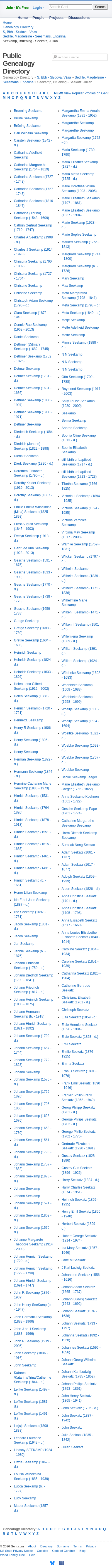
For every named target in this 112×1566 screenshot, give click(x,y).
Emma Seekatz (73, 1064)
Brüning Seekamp (27, 126)
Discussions (79, 18)
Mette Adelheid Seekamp (80, 327)
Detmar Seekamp (27, 369)
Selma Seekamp (74, 420)
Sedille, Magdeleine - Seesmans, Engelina (34, 36)
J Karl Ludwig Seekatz (78, 1268)
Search (100, 7)
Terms (77, 1546)
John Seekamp (25, 1365)
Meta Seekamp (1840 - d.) (81, 313)
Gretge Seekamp (26, 621)
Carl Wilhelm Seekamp (31, 133)
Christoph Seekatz (75, 1010)
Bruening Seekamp (28, 111)
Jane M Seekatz (74, 1260)
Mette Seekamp (73, 335)
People (39, 18)
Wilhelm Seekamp (75, 569)
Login (37, 8)
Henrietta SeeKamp (28, 720)
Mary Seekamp (73, 278)
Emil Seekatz (71, 1044)
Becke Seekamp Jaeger (79, 777)
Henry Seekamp (26, 752)
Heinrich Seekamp (27, 652)
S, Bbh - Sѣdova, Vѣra (20, 32)
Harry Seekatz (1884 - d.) (80, 1180)
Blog (82, 1550)
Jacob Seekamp (26, 936)
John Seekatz (72, 1427)
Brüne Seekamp (26, 118)
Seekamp (69, 413)
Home (23, 18)
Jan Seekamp (24, 944)
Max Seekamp (72, 286)
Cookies (42, 1550)
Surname (63, 1546)
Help (32, 1555)
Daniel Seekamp (26, 337)
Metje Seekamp (73, 320)
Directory (46, 1546)
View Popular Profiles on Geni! (81, 93)
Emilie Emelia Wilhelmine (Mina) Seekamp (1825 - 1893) (33, 511)
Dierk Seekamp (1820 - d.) (33, 463)
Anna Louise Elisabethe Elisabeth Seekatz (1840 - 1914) (81, 937)
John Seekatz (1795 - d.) (80, 1408)
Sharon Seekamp (74, 428)
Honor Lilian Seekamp (30, 893)
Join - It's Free (17, 8)
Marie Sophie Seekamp (79, 234)
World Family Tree (12, 1555)
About (32, 1546)
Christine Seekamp (28, 286)
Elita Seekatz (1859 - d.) (80, 1017)
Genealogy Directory (18, 27)
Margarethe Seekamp (78, 123)
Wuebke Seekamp (75, 770)
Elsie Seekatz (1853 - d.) (80, 1037)
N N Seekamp (72, 354)
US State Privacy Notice (16, 1550)
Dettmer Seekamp (27, 424)
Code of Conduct (63, 1550)
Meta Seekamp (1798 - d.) (81, 305)
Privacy (91, 1546)
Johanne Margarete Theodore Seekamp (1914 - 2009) (33, 1244)
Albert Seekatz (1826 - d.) (81, 889)
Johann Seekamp (27, 1072)
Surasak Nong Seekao (78, 845)
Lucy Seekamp (25, 1498)
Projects (56, 18)
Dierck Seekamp (26, 456)
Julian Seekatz (72, 1447)
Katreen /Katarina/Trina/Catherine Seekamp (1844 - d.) (32, 1377)
